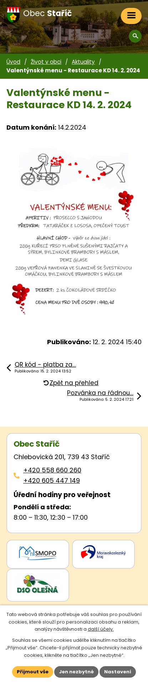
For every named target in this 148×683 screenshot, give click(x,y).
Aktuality (83, 62)
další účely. (101, 629)
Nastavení (117, 671)
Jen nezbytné (76, 671)
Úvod (13, 62)
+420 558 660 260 (52, 470)
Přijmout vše (33, 671)
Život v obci (46, 62)
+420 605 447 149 (51, 480)
